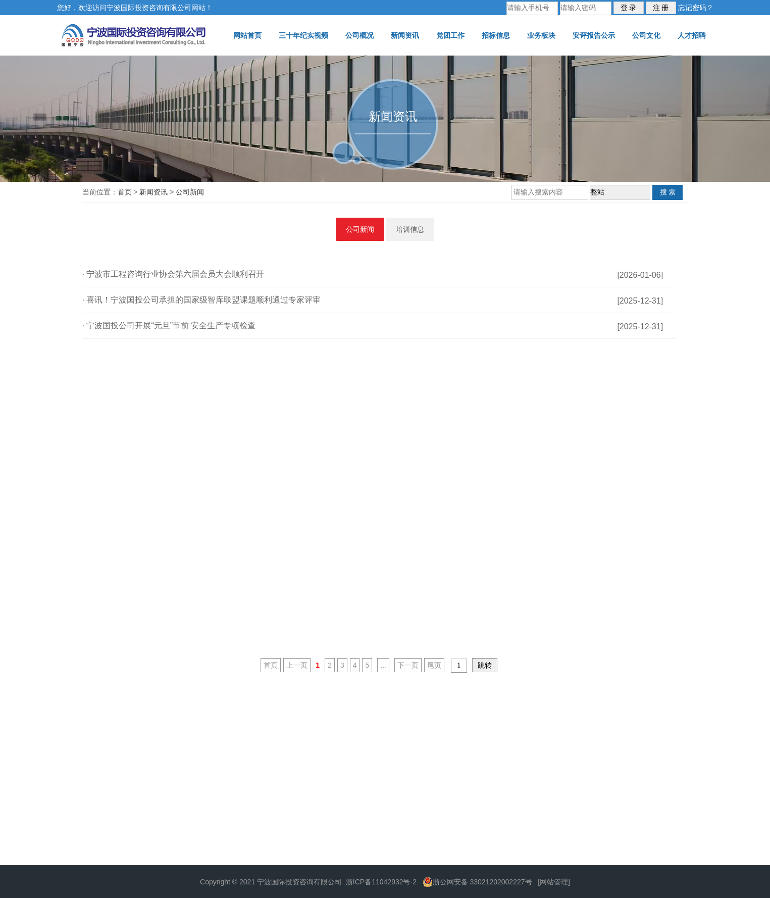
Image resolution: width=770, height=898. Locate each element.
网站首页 (247, 35)
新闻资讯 (405, 35)
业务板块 (541, 35)
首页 (125, 192)
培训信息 (410, 229)
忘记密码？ (695, 8)
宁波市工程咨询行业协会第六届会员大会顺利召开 (175, 274)
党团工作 (450, 35)
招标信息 (496, 35)
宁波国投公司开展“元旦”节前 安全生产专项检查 (170, 325)
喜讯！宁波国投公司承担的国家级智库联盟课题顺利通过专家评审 (203, 299)
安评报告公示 (594, 35)
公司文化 (646, 35)
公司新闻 (190, 192)
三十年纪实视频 (303, 35)
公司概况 (359, 35)
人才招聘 (692, 35)
